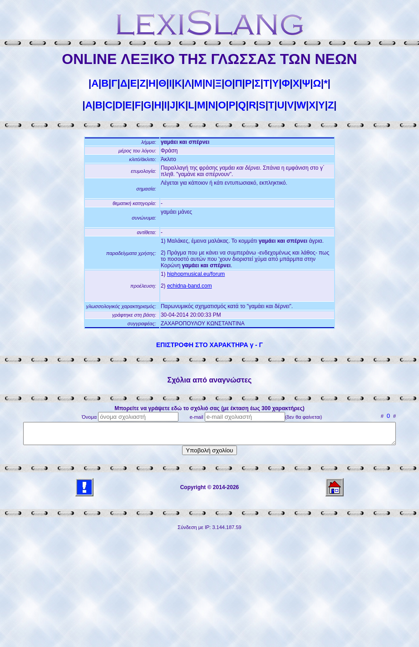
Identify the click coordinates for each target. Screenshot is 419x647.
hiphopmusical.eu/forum (196, 274)
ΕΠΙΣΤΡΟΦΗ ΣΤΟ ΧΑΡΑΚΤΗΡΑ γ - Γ (209, 344)
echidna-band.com (189, 286)
